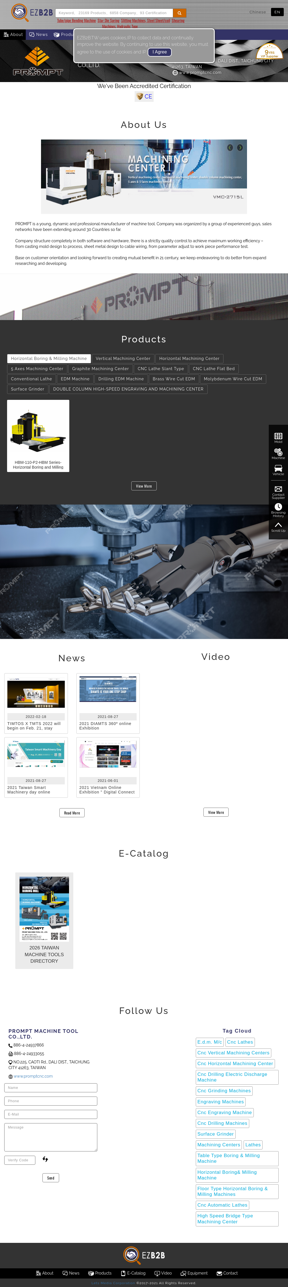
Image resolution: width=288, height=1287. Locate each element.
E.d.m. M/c (209, 1042)
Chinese (258, 12)
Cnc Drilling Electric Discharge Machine (232, 1077)
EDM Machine (75, 379)
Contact (227, 1273)
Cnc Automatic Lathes (222, 1205)
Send (51, 1178)
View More (144, 486)
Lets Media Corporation (113, 1283)
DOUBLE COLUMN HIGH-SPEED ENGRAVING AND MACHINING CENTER (128, 389)
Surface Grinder (27, 389)
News (38, 35)
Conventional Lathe (31, 379)
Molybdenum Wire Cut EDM (233, 379)
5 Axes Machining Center (37, 368)
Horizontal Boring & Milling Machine (49, 358)
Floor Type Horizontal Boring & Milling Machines (232, 1191)
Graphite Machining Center (100, 368)
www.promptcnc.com (197, 72)
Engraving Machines (220, 1101)
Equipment (193, 1273)
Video (163, 1273)
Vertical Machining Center (123, 358)
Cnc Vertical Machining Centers (233, 1053)
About (13, 35)
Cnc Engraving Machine (224, 1112)
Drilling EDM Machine (121, 379)
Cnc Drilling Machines (222, 1123)
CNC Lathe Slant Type (161, 368)
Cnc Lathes (240, 1042)
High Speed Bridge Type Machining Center (225, 1218)
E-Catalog (132, 1273)
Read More (72, 813)
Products (66, 35)
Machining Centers (218, 1144)
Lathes (253, 1144)
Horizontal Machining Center (189, 358)
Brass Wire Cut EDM (174, 379)
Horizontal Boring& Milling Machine (227, 1175)
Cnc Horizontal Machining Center (235, 1063)
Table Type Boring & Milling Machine (228, 1158)
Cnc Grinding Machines (224, 1090)
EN (277, 12)
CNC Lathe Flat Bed (214, 368)
